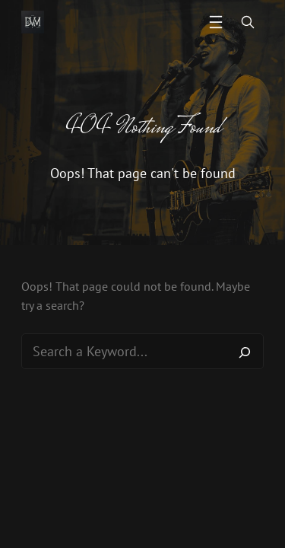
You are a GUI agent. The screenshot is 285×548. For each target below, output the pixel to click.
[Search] (245, 351)
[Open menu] (216, 22)
